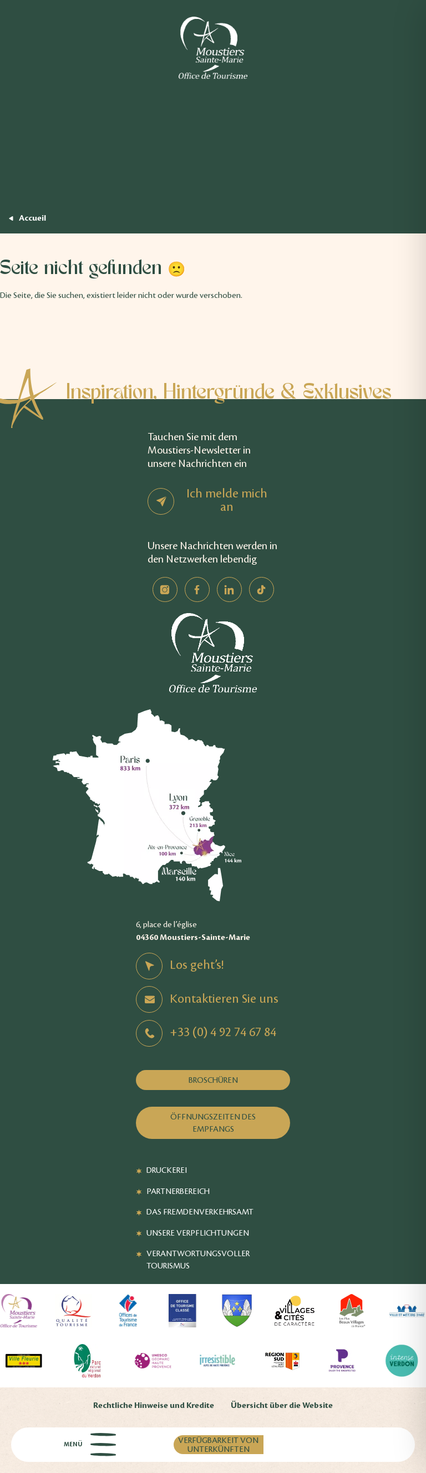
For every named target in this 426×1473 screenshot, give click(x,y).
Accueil (32, 218)
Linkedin (229, 589)
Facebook (197, 589)
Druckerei (166, 1170)
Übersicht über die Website (282, 1405)
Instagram (165, 589)
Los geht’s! (197, 965)
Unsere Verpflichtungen (197, 1233)
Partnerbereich (178, 1191)
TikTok (261, 589)
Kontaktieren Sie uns (224, 999)
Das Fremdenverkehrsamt (199, 1212)
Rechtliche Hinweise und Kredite (153, 1405)
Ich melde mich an (226, 500)
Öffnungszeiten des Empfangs (213, 1123)
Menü (90, 1444)
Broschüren (213, 1080)
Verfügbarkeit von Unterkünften (218, 1444)
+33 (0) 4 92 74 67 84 (223, 1032)
